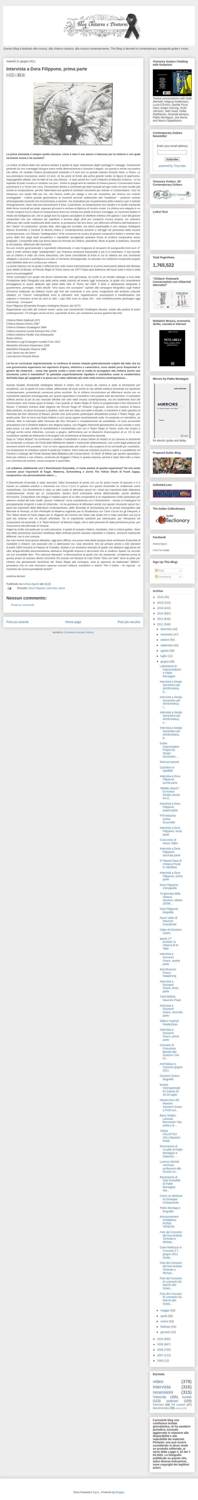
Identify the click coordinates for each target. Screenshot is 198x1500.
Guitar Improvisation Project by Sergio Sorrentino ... (169, 750)
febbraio (165, 1326)
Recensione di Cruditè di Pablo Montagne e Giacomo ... (171, 1151)
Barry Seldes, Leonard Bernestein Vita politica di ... (171, 1120)
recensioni (163, 1392)
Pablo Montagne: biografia (170, 1209)
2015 (160, 602)
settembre (166, 645)
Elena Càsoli (68, 486)
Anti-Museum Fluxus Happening (168, 973)
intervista (52, 588)
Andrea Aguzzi (31, 583)
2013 (160, 613)
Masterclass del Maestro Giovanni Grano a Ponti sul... (171, 1105)
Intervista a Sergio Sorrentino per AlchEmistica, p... (171, 732)
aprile (164, 1316)
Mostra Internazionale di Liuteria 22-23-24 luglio (170, 1089)
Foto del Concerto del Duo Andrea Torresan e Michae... (171, 1237)
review (187, 1397)
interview (158, 1404)
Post (159, 570)
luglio (164, 656)
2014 (160, 608)
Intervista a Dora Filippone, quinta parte (170, 780)
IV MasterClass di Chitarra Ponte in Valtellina (171, 864)
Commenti (163, 576)
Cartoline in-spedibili (167, 769)
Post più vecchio (129, 622)
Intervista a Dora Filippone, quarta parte (170, 807)
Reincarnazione (169, 761)
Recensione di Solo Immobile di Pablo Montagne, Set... (170, 1184)
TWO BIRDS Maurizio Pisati (170, 998)
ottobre (165, 639)
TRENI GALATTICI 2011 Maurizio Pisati (170, 1135)
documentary (161, 1408)
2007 (160, 1355)
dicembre (166, 629)
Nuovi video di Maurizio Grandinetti (168, 921)
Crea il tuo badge (161, 550)
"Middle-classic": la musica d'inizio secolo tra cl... (170, 793)
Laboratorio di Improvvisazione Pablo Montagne (170, 671)
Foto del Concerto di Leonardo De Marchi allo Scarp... (171, 1283)
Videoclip (159, 1397)
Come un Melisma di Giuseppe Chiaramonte (171, 1199)
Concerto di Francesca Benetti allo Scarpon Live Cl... (169, 1051)
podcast (172, 1401)
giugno (164, 661)
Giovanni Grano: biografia (170, 1077)
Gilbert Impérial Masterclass (169, 1022)
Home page (73, 622)
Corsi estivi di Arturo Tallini (169, 841)
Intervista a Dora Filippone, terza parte (171, 831)
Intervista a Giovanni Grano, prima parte (169, 1034)
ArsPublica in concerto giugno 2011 (171, 1067)
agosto (164, 650)
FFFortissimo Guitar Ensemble (168, 819)
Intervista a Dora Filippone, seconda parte (170, 852)
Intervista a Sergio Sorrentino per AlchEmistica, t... (171, 702)
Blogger (119, 1492)
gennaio (165, 1332)
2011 (160, 624)
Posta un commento (22, 604)
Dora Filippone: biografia (169, 910)
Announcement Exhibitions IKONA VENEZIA (169, 1221)
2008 (160, 1349)
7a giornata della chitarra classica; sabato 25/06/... (171, 898)
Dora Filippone (37, 588)
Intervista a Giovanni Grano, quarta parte (170, 958)
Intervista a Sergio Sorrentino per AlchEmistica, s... (171, 717)
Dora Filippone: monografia (169, 886)
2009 (160, 1344)
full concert (178, 1404)
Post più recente (17, 622)
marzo (164, 1321)
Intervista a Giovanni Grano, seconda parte (171, 1010)
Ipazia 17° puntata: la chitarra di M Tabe (169, 943)
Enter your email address (172, 146)
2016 (160, 597)
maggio (165, 1310)
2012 (160, 619)
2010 (160, 1339)
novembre (166, 634)
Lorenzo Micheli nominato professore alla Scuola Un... (170, 1166)
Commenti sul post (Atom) (79, 632)
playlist (178, 1408)
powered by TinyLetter (172, 165)
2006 (160, 1360)
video (158, 1381)
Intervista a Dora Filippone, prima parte (171, 876)
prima (61, 588)
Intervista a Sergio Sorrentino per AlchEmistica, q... (171, 686)
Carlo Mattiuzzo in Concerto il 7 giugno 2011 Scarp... (171, 1252)
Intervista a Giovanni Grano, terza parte (169, 986)
